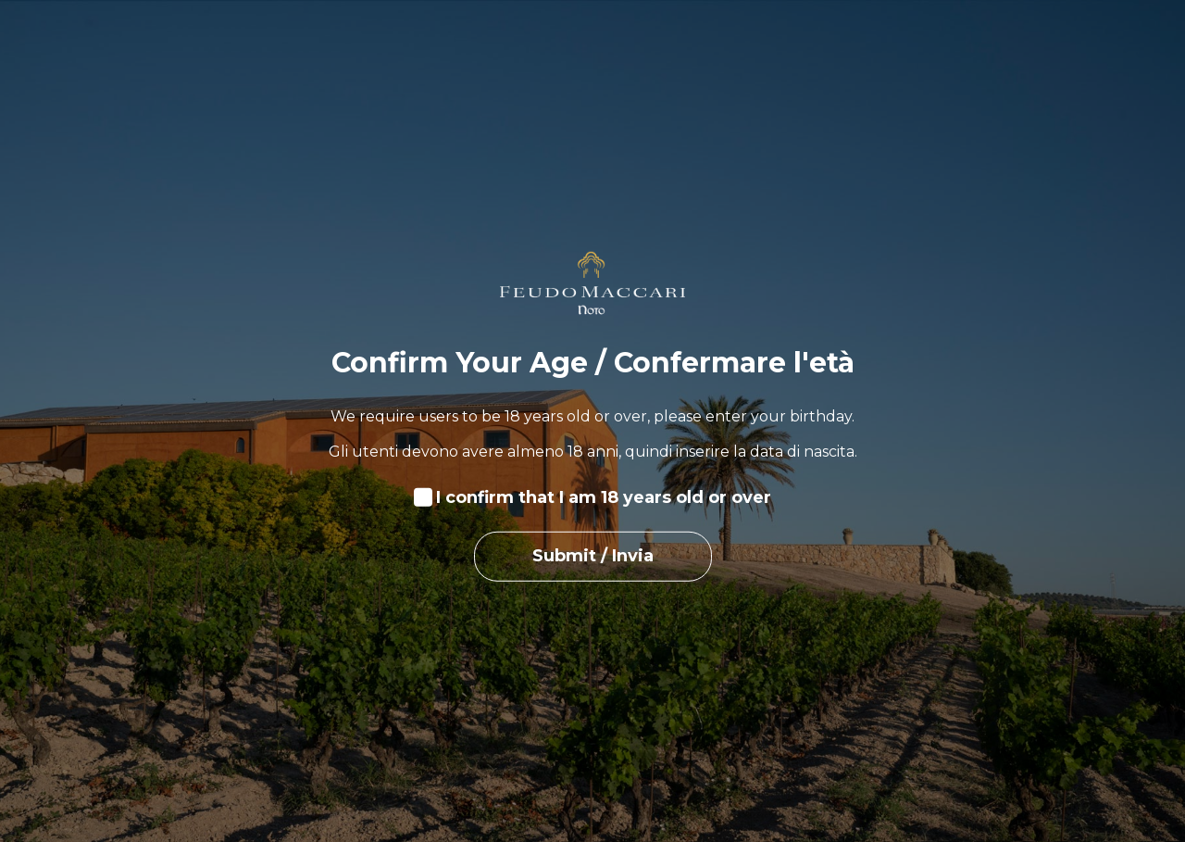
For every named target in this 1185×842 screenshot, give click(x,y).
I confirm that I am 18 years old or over (603, 498)
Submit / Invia (593, 556)
